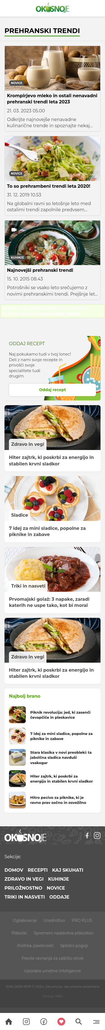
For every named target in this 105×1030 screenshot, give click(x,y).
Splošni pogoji (74, 945)
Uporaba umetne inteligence (52, 970)
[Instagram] (97, 835)
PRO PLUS (82, 920)
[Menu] (96, 1021)
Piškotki (19, 933)
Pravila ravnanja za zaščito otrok (52, 958)
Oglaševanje (25, 920)
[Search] (9, 1022)
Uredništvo (54, 920)
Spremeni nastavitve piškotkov (63, 933)
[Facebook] (87, 835)
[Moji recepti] (61, 1022)
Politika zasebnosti (35, 945)
